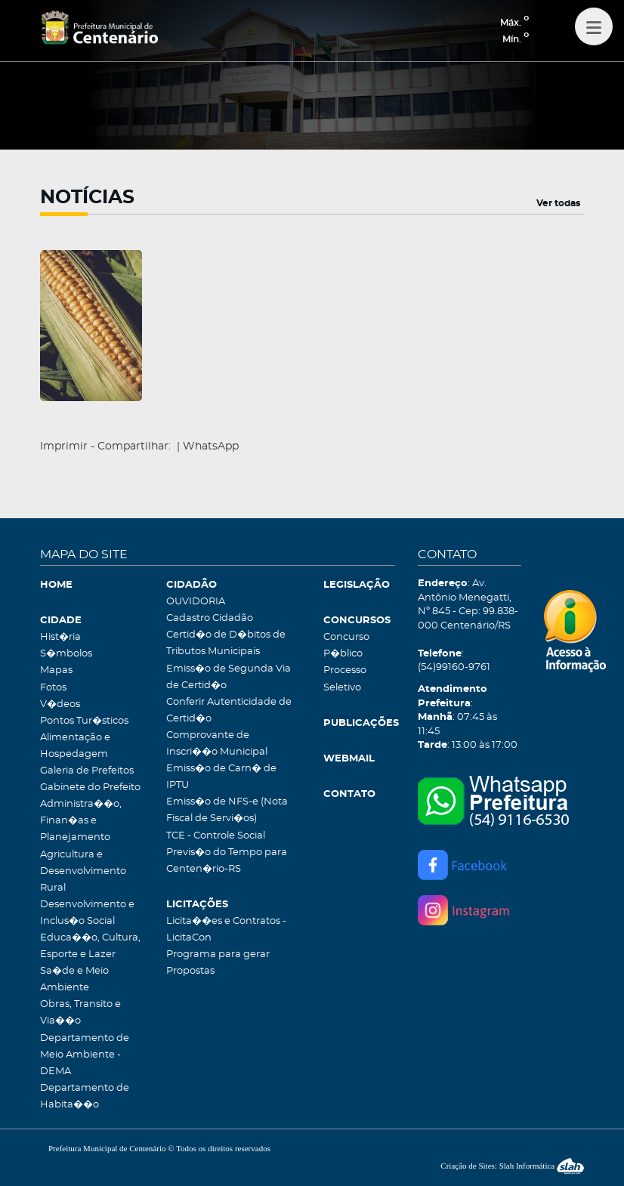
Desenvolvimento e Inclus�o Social (87, 913)
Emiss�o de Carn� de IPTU (221, 777)
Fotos (53, 688)
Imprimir (64, 446)
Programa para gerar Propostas (218, 963)
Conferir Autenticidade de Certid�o (229, 710)
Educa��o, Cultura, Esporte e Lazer (90, 946)
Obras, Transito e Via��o (80, 1012)
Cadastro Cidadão (209, 618)
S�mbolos (66, 654)
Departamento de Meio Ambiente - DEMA (84, 1054)
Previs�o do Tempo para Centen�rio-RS (226, 861)
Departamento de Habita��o (84, 1096)
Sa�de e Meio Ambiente (74, 979)
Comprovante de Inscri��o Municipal (216, 743)
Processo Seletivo (344, 679)
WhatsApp (211, 446)
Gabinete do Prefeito (90, 787)
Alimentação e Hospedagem (75, 746)
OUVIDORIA (195, 602)
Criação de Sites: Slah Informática (512, 1165)
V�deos (60, 704)
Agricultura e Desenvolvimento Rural (83, 871)
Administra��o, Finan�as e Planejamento (81, 820)
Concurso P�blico (346, 645)
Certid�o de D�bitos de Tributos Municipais (226, 643)
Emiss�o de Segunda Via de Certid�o (228, 677)
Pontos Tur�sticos (84, 721)
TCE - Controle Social (215, 836)
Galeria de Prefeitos (87, 771)
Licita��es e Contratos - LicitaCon (226, 929)
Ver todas (558, 203)
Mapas (56, 670)
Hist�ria (60, 637)
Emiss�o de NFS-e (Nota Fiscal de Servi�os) (227, 810)
